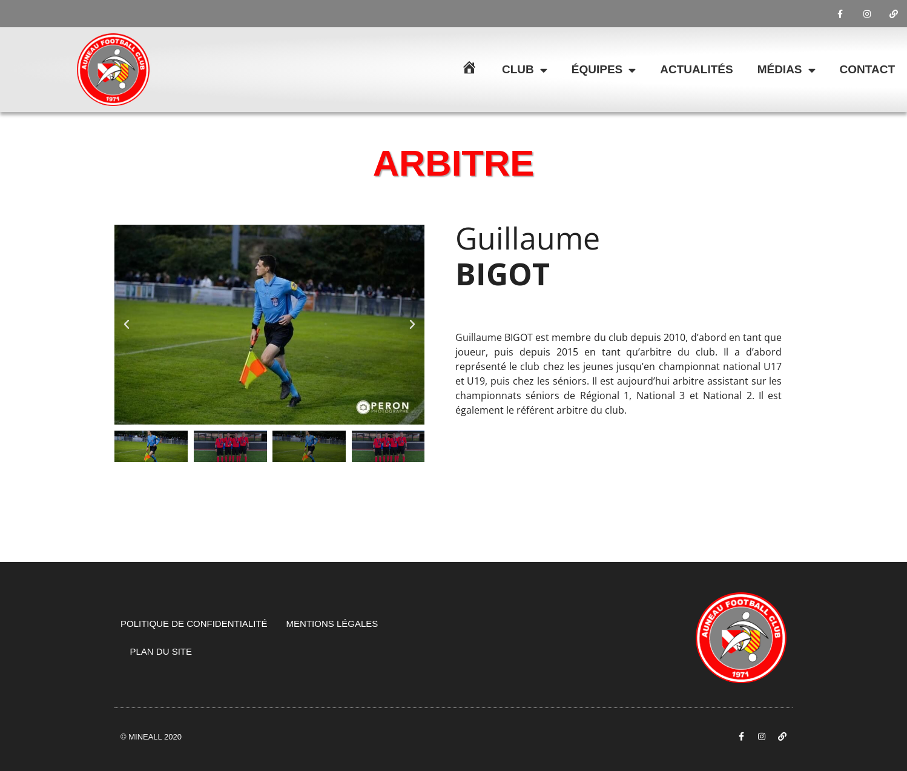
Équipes (604, 70)
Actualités (696, 69)
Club (524, 70)
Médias (786, 70)
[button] (126, 325)
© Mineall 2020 (151, 736)
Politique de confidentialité (194, 623)
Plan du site (161, 651)
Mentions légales (332, 623)
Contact (867, 69)
